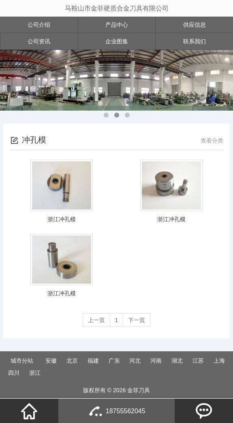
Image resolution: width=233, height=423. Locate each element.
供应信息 (194, 24)
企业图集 (116, 41)
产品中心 (116, 24)
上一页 (96, 320)
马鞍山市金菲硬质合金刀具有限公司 (117, 8)
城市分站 (22, 360)
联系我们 (194, 41)
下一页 (136, 320)
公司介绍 (39, 24)
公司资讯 (39, 41)
